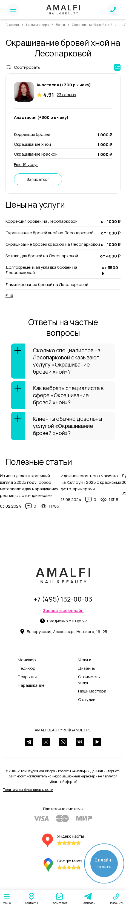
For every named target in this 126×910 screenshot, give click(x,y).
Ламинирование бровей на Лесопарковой (46, 284)
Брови (60, 24)
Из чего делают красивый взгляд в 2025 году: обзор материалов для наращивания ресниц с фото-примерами (29, 485)
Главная (12, 24)
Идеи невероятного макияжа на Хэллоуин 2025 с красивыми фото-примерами (91, 482)
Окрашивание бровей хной (92, 24)
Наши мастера (37, 24)
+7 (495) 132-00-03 (63, 598)
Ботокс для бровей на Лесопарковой (41, 256)
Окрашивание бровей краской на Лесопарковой (52, 244)
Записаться (38, 179)
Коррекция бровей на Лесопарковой (41, 221)
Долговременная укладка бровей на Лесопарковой (41, 270)
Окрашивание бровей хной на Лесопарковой (49, 233)
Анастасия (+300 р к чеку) (63, 85)
